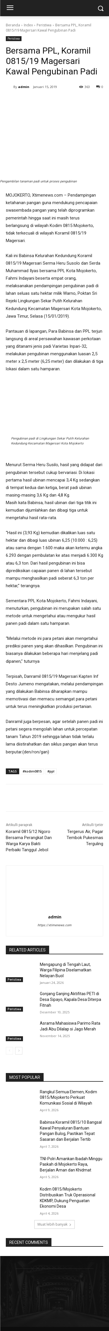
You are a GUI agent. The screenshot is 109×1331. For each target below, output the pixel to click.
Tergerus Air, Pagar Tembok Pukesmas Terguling (85, 837)
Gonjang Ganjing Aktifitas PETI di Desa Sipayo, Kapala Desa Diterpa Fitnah (70, 999)
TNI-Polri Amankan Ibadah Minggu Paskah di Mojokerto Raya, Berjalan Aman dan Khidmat (71, 1164)
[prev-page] (9, 1050)
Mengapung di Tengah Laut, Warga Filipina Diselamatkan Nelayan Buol (65, 970)
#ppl (50, 771)
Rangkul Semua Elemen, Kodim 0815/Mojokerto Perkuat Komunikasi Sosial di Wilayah (68, 1097)
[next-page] (18, 1050)
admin (23, 87)
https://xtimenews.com (54, 925)
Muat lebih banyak (54, 1224)
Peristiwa (44, 25)
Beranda (13, 25)
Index (28, 25)
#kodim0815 (32, 771)
